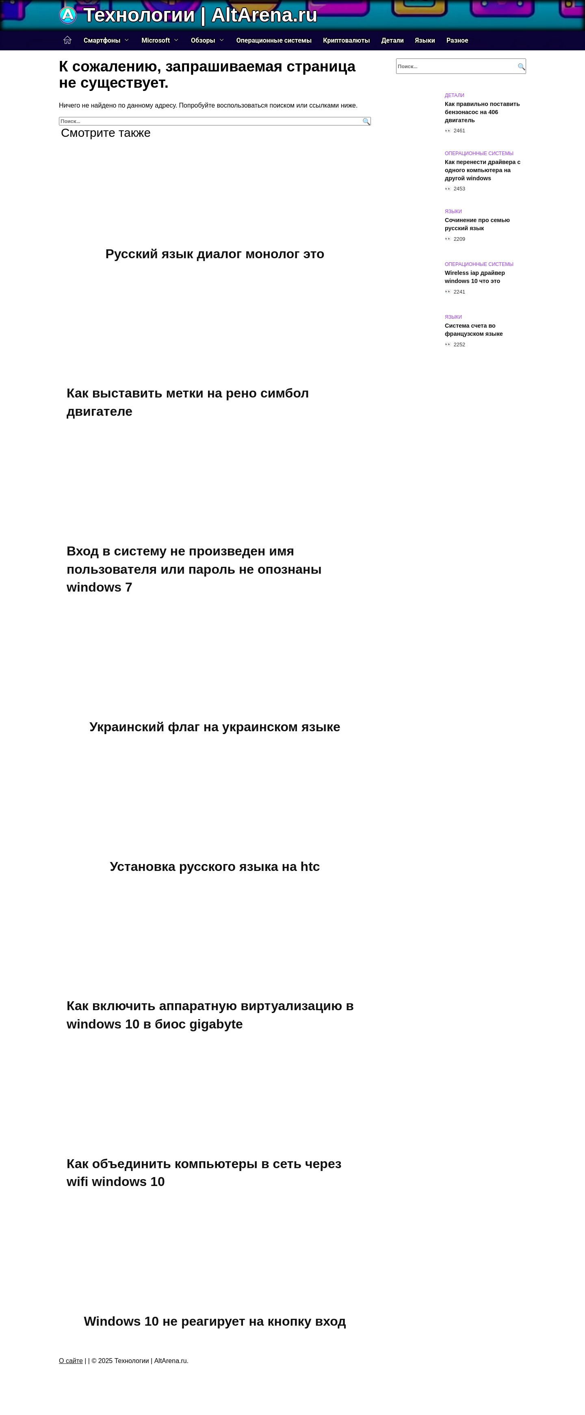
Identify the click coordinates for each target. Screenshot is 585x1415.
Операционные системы (274, 40)
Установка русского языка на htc (215, 866)
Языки (425, 40)
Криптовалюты (346, 40)
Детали (392, 40)
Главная (67, 40)
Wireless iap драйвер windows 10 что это (475, 277)
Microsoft (155, 40)
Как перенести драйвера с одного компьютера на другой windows (482, 170)
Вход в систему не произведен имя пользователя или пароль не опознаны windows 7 (194, 569)
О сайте (71, 1360)
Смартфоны (102, 40)
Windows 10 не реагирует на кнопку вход (215, 1321)
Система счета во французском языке (474, 329)
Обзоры (203, 40)
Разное (457, 40)
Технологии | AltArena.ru (200, 15)
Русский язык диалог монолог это (214, 253)
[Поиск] (365, 121)
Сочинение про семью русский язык (477, 224)
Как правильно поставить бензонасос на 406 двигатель (482, 112)
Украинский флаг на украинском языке (214, 726)
